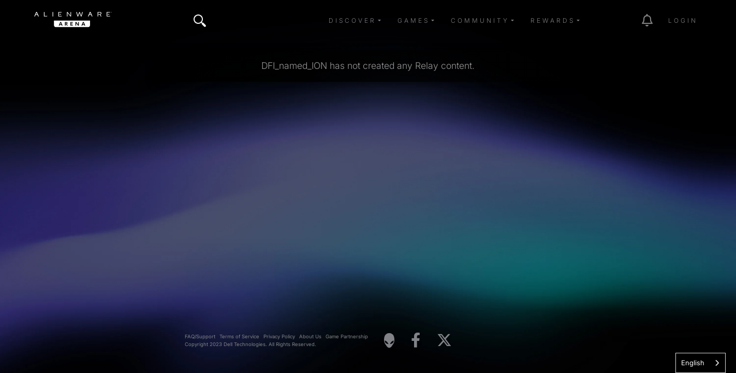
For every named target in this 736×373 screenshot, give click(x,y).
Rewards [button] (553, 20)
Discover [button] (352, 20)
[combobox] (700, 363)
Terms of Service (239, 336)
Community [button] (480, 20)
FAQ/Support (200, 336)
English (692, 362)
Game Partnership (347, 336)
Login (683, 20)
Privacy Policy (279, 336)
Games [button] (414, 20)
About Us (310, 336)
